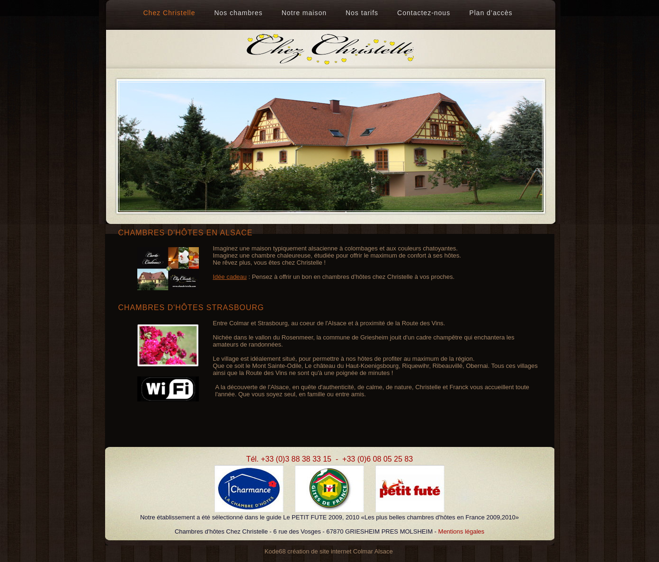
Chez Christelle (169, 13)
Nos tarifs (362, 13)
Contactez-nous (423, 13)
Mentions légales (461, 531)
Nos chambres (238, 13)
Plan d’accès (490, 13)
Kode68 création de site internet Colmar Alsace (329, 551)
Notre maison (304, 13)
